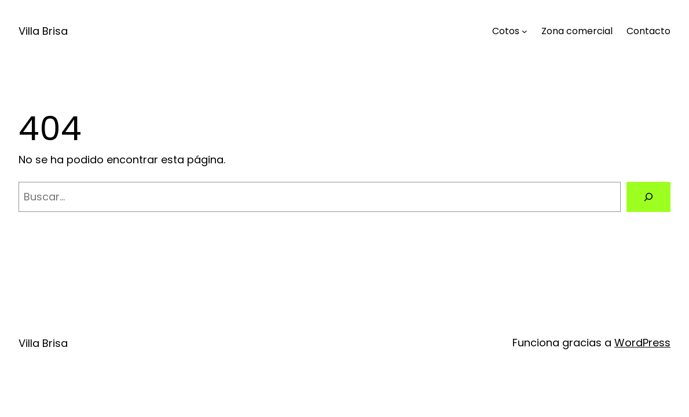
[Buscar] (648, 197)
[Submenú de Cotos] (524, 31)
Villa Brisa (43, 31)
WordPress (642, 342)
